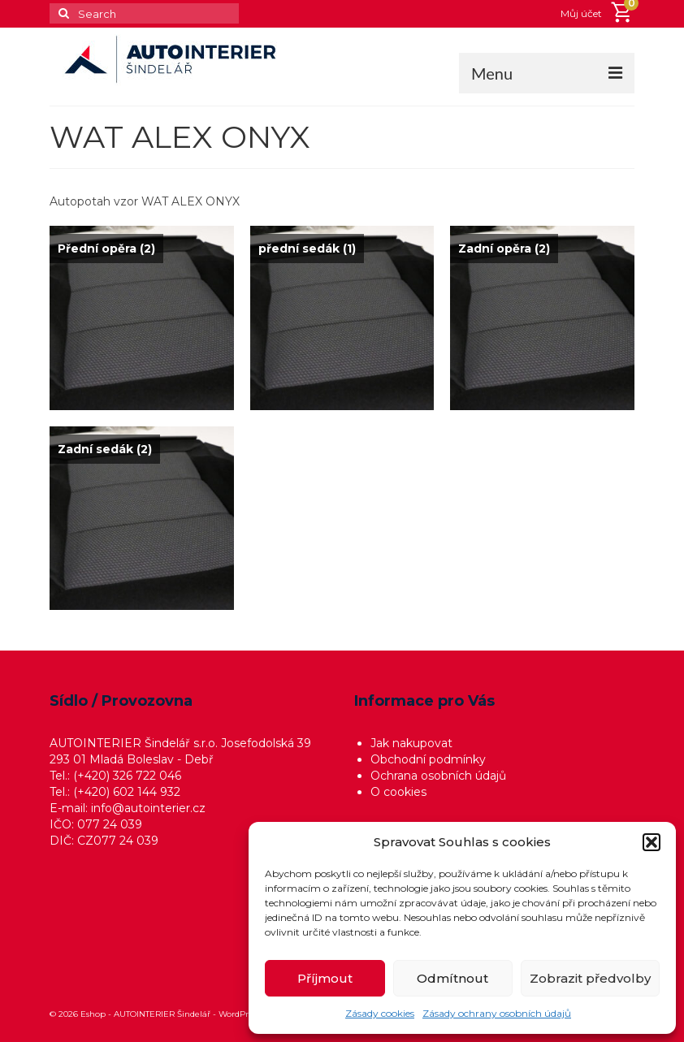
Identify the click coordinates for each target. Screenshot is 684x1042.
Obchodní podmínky (428, 759)
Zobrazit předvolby (590, 978)
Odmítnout (452, 978)
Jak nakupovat (411, 743)
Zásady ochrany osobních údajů (496, 1013)
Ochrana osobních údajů (438, 775)
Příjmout (325, 978)
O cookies (398, 792)
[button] (651, 842)
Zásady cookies (379, 1013)
